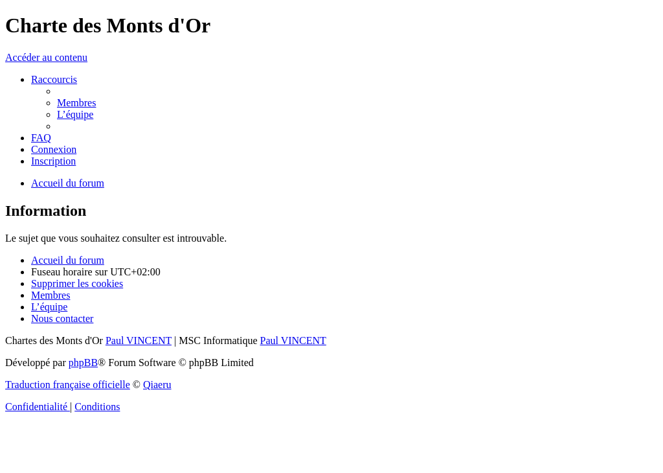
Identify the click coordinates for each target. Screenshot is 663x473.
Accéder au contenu (46, 57)
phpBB (83, 362)
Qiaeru (157, 384)
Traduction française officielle (67, 384)
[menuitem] (76, 102)
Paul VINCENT (139, 340)
